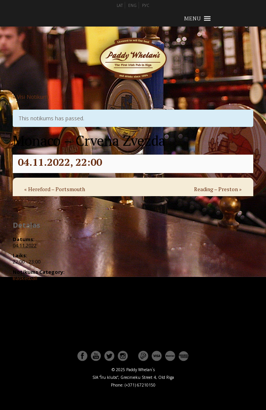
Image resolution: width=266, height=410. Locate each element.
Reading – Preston (218, 189)
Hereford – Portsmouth (54, 189)
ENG (132, 5)
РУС (145, 5)
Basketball (25, 278)
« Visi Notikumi (31, 96)
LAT (120, 5)
